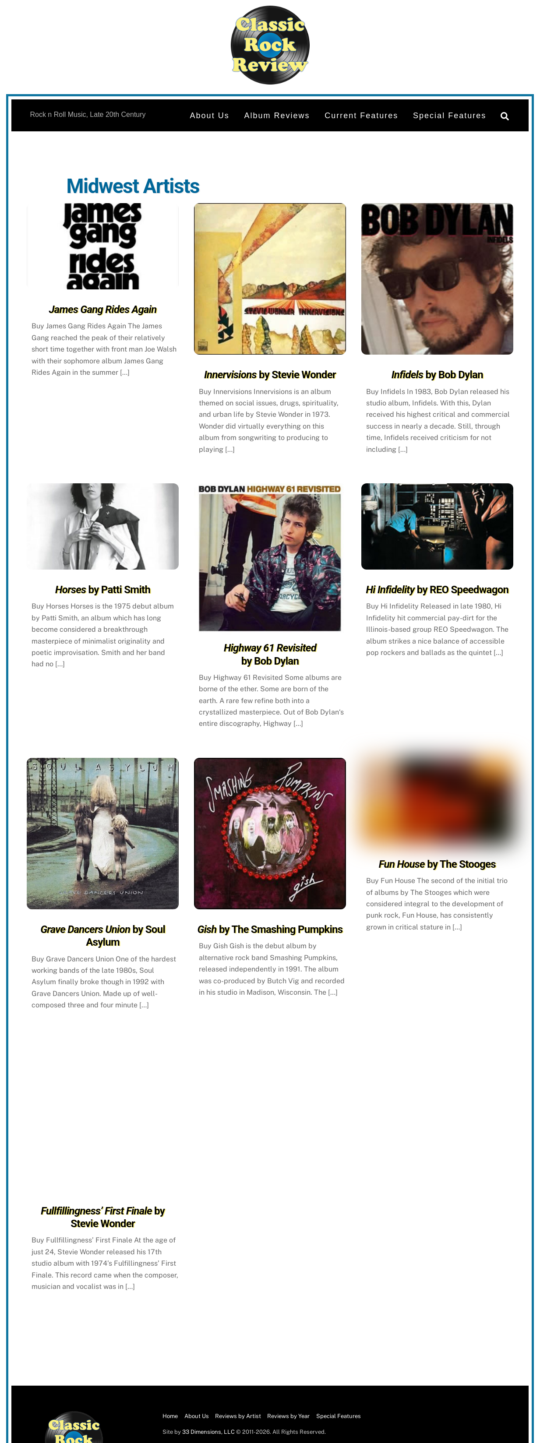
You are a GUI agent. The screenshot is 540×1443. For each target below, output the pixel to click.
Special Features (449, 115)
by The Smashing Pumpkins (269, 929)
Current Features (361, 115)
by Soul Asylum (102, 935)
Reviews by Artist (238, 1416)
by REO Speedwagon (437, 590)
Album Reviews (277, 115)
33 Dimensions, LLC (208, 1432)
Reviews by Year (288, 1416)
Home (170, 1416)
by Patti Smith (102, 590)
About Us (209, 115)
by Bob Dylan (437, 375)
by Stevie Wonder (270, 375)
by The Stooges (437, 864)
